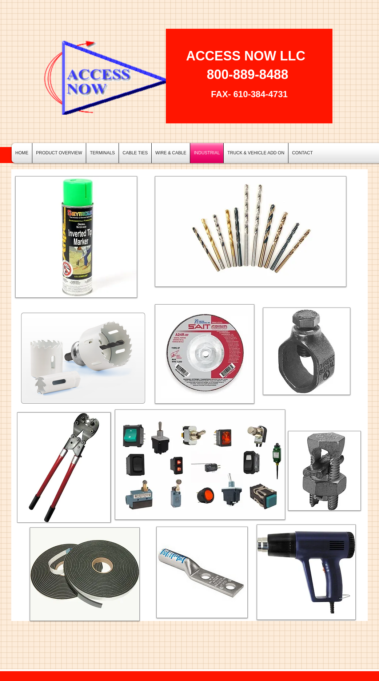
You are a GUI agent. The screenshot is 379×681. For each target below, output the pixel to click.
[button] (102, 153)
